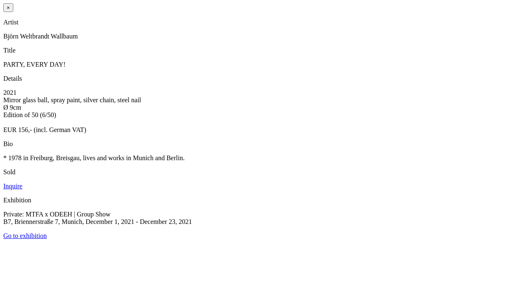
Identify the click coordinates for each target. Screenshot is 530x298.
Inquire (12, 186)
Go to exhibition (25, 235)
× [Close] (8, 8)
